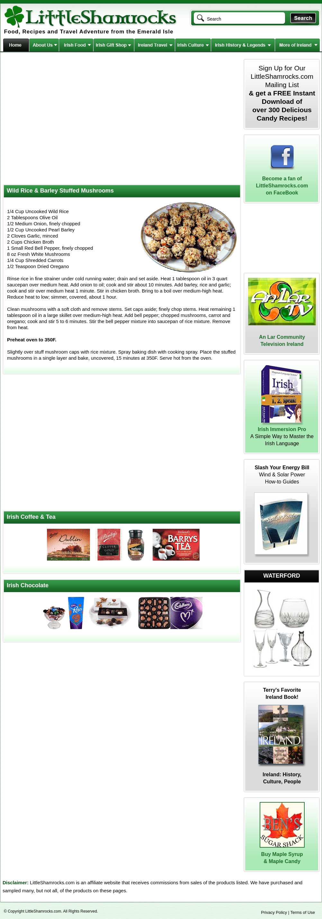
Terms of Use (302, 912)
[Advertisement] (60, 119)
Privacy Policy (274, 912)
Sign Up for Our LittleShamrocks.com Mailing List (282, 93)
